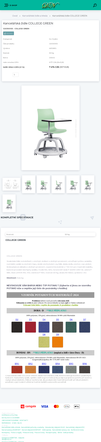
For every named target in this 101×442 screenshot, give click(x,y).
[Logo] (50, 5)
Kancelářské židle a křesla (34, 16)
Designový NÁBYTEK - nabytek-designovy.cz (13, 438)
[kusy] (16, 75)
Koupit (6, 75)
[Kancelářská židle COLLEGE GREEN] (50, 86)
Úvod (14, 16)
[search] (95, 5)
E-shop (11, 5)
